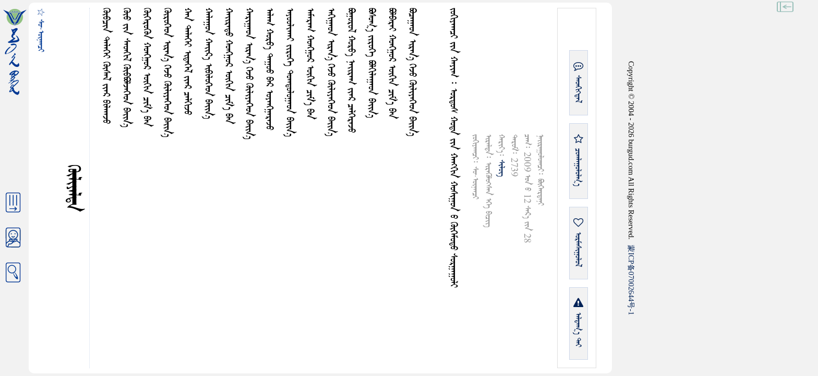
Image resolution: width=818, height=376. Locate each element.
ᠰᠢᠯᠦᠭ (501, 168)
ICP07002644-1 (631, 280)
